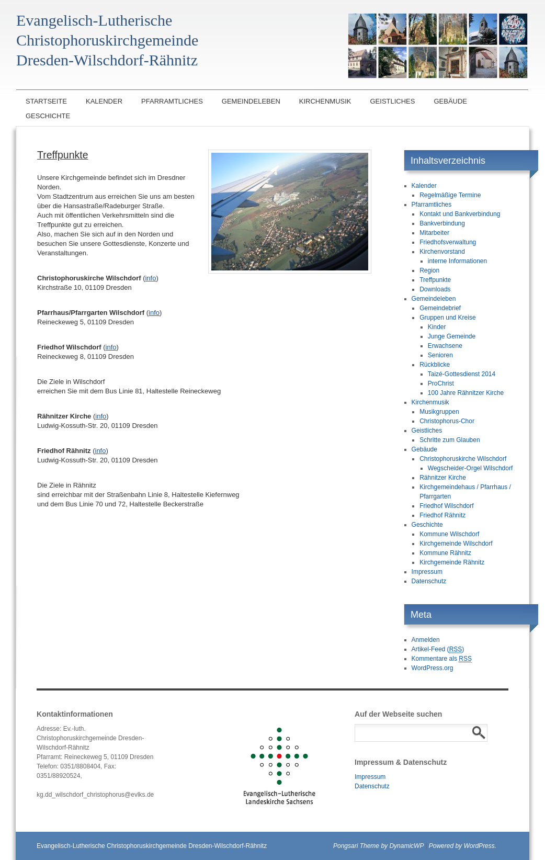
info (150, 278)
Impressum (427, 571)
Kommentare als (442, 659)
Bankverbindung (442, 223)
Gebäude (450, 101)
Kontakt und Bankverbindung (459, 214)
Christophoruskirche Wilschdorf (462, 458)
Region (429, 270)
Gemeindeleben (251, 101)
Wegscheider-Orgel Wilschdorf (470, 468)
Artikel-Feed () (438, 649)
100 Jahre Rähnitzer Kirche (466, 393)
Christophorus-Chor (446, 421)
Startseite (46, 101)
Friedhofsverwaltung (447, 242)
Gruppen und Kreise (447, 317)
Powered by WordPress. (462, 846)
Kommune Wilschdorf (449, 534)
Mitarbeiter (434, 232)
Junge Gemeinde (451, 336)
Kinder (437, 327)
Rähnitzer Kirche (442, 477)
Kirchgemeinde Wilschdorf (455, 543)
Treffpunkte (435, 280)
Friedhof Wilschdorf (446, 506)
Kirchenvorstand (442, 251)
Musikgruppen (439, 411)
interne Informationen (457, 261)
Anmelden (426, 639)
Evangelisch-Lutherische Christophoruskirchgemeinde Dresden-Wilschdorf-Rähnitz (152, 846)
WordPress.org (432, 668)
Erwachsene (445, 345)
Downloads (434, 289)
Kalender (104, 101)
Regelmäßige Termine (450, 195)
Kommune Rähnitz (445, 553)
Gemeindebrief (440, 308)
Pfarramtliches (172, 101)
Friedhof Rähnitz (442, 515)
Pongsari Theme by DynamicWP (378, 846)
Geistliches (392, 101)
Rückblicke (434, 364)
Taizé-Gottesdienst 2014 (461, 374)
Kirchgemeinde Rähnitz (451, 562)
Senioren (440, 355)
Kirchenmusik (325, 101)
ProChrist (441, 383)
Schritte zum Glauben (449, 440)
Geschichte (48, 116)
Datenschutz (429, 581)
